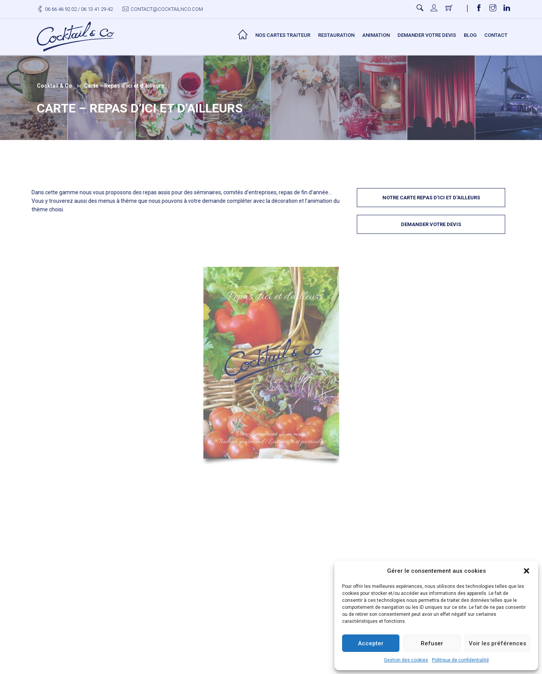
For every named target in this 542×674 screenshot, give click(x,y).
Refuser (432, 643)
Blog (470, 35)
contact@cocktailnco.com (167, 9)
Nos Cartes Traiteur (282, 35)
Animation (376, 35)
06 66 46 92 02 (61, 9)
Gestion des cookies (406, 660)
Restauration (336, 35)
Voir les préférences (497, 643)
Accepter (371, 643)
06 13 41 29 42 (97, 9)
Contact (496, 35)
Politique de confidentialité (460, 660)
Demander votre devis (426, 35)
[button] (526, 571)
